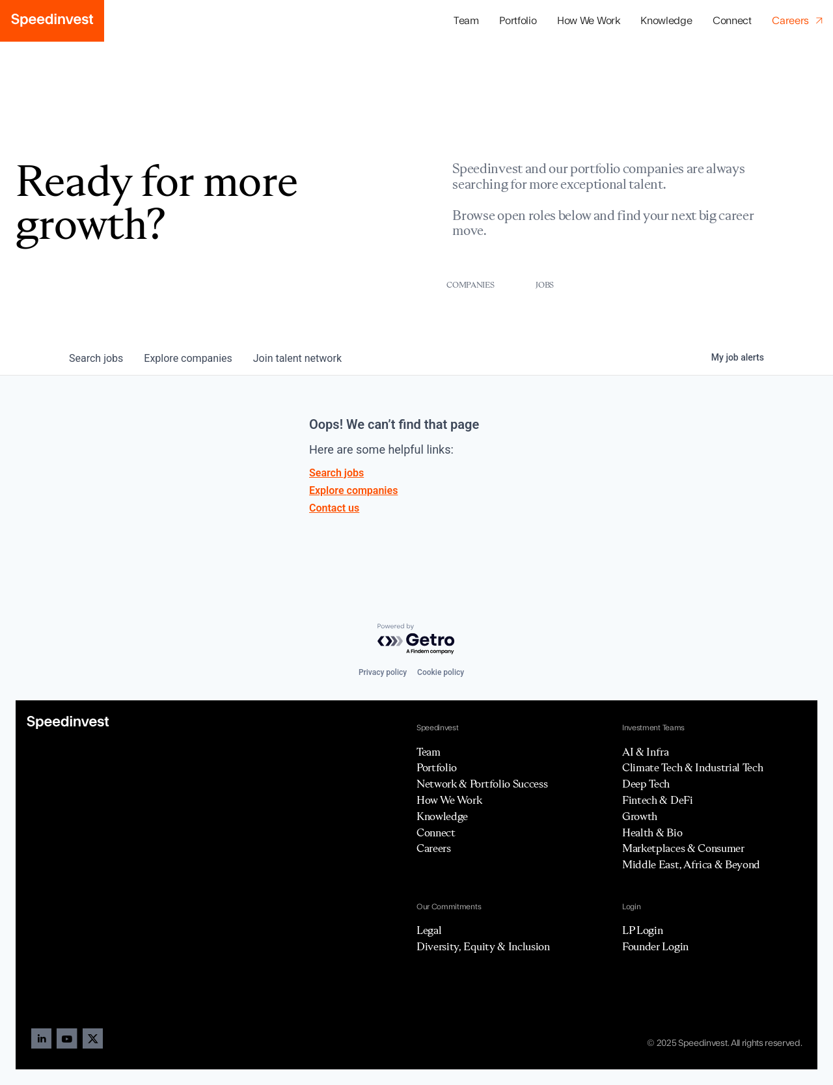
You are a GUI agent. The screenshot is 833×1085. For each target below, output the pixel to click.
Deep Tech (646, 783)
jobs (96, 358)
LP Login (642, 930)
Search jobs (336, 473)
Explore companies (353, 490)
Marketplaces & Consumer (683, 848)
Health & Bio (652, 832)
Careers (433, 848)
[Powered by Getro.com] (416, 639)
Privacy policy (383, 672)
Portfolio (436, 767)
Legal (428, 930)
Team (466, 21)
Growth (639, 816)
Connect (732, 21)
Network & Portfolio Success (481, 783)
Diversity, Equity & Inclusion (483, 946)
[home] (52, 21)
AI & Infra (645, 751)
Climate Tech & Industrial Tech (692, 767)
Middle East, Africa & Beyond (691, 864)
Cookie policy (440, 672)
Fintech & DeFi (657, 799)
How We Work (588, 21)
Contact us (334, 508)
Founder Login (655, 946)
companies (188, 358)
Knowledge (666, 21)
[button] (518, 21)
